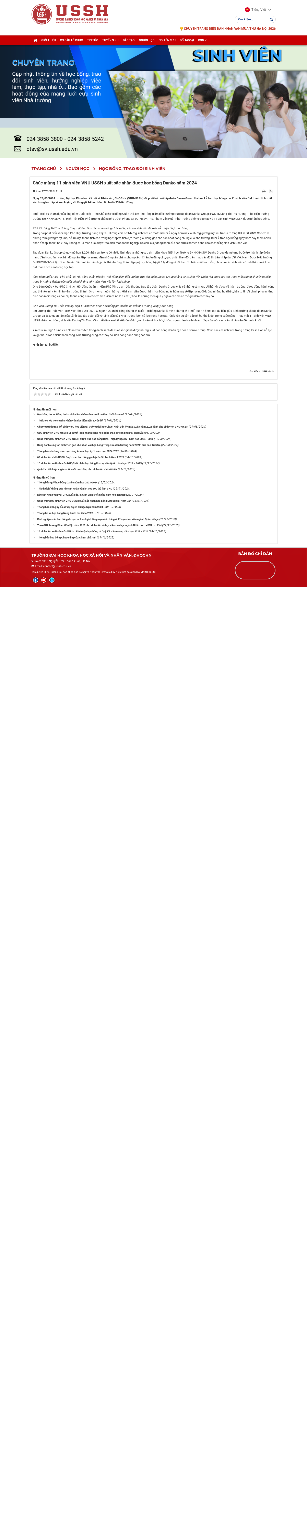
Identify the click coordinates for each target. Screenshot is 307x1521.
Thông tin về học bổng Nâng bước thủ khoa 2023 (65, 1446)
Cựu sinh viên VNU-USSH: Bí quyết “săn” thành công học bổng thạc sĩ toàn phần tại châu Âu (90, 1366)
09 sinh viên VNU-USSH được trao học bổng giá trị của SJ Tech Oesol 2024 (80, 1391)
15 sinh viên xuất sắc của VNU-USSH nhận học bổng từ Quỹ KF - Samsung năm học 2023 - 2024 (92, 1465)
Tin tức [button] (92, 40)
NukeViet (121, 1505)
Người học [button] (146, 40)
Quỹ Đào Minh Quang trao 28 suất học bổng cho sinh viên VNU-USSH (77, 1403)
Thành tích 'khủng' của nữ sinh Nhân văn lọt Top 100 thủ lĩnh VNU (74, 1422)
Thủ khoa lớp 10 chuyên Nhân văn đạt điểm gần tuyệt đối (70, 1354)
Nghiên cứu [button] (167, 40)
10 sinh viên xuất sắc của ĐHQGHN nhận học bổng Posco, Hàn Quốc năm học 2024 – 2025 (89, 1397)
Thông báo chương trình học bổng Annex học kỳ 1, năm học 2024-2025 (78, 1384)
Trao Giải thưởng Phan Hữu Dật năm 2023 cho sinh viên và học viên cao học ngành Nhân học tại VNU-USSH (99, 1459)
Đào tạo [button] (129, 40)
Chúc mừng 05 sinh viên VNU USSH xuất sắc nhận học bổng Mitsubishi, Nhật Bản (84, 1434)
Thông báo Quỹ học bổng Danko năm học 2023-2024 (67, 1416)
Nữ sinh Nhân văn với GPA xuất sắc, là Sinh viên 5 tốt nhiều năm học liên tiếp (81, 1428)
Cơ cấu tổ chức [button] (71, 40)
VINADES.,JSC (148, 1505)
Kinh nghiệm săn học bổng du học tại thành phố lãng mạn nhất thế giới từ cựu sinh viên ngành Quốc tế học (98, 1453)
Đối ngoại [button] (187, 40)
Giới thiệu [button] (48, 40)
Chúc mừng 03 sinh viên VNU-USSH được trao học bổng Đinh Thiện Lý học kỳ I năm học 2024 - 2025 (95, 1372)
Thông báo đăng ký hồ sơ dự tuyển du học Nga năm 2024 (70, 1440)
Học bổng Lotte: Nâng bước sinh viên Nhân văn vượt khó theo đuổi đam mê (80, 1348)
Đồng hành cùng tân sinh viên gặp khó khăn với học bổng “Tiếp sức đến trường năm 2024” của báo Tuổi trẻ (99, 1378)
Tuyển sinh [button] (110, 40)
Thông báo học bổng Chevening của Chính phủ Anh (66, 1471)
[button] (255, 9)
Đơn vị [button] (202, 40)
